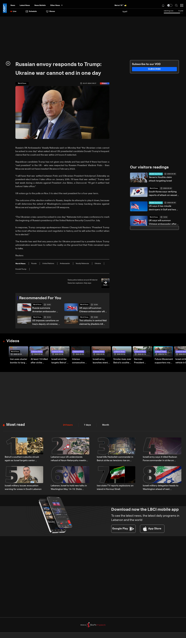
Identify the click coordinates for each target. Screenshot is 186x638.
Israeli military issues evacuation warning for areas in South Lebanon (23, 488)
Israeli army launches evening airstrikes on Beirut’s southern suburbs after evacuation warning (102, 361)
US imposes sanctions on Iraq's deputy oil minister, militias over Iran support (45, 323)
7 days (87, 425)
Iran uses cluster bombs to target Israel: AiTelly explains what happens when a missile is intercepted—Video (18, 361)
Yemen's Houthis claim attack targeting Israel (160, 179)
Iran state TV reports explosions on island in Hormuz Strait (115, 488)
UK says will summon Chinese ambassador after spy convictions (93, 310)
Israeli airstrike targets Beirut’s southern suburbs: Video (59, 361)
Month (105, 425)
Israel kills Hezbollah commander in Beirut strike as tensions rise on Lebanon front (115, 459)
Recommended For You (41, 298)
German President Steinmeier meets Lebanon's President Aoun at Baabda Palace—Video (143, 361)
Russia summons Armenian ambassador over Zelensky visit (44, 310)
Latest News (25, 5)
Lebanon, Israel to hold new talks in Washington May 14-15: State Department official (69, 488)
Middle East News (156, 174)
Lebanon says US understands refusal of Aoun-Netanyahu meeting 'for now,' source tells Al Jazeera (69, 459)
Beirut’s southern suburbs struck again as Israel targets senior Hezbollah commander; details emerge (22, 459)
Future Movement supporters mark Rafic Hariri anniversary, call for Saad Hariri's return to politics (164, 361)
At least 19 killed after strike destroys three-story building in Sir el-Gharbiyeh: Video (39, 361)
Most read (15, 425)
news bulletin (40, 5)
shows (50, 11)
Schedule (31, 11)
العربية (124, 11)
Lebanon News (37, 352)
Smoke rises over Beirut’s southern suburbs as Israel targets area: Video (122, 361)
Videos (13, 341)
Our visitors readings (150, 167)
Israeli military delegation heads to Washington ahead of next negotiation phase (160, 488)
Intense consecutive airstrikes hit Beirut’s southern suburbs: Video (81, 361)
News (13, 5)
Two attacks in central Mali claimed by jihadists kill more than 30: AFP (93, 323)
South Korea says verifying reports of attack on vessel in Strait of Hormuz (163, 194)
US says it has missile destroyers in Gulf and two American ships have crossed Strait (162, 208)
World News (37, 305)
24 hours (68, 425)
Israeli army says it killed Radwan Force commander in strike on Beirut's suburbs (160, 459)
